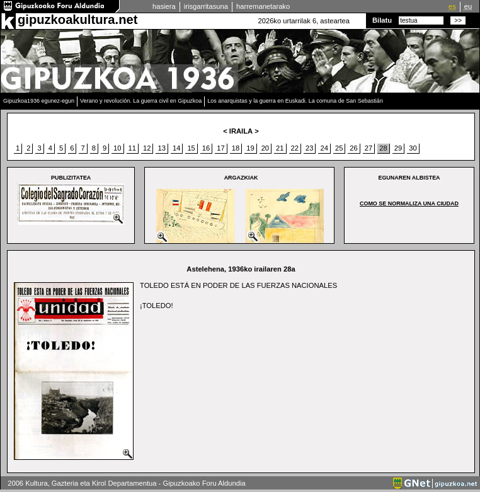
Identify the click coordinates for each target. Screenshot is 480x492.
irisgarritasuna (206, 6)
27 (368, 148)
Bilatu (382, 20)
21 (279, 148)
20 (265, 148)
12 (147, 148)
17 (220, 148)
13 (161, 148)
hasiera (164, 6)
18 (235, 148)
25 (339, 148)
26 (353, 148)
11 (132, 148)
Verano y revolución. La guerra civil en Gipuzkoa (141, 101)
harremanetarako (263, 6)
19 (250, 148)
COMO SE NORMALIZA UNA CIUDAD (409, 203)
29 (398, 148)
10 (117, 148)
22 (295, 148)
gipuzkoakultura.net (77, 19)
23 (309, 148)
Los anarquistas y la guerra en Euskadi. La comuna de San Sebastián (295, 101)
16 (206, 148)
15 (191, 148)
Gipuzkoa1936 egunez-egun (38, 101)
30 (412, 148)
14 (176, 148)
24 (324, 148)
